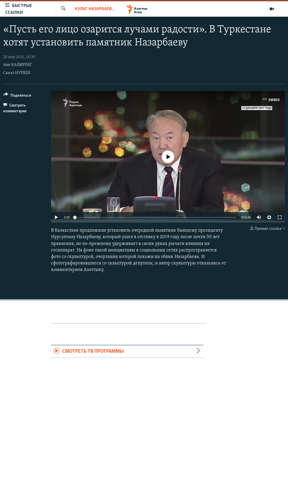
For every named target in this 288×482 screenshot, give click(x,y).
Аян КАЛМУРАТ (17, 65)
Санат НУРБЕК (16, 73)
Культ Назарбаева (94, 9)
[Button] (17, 96)
